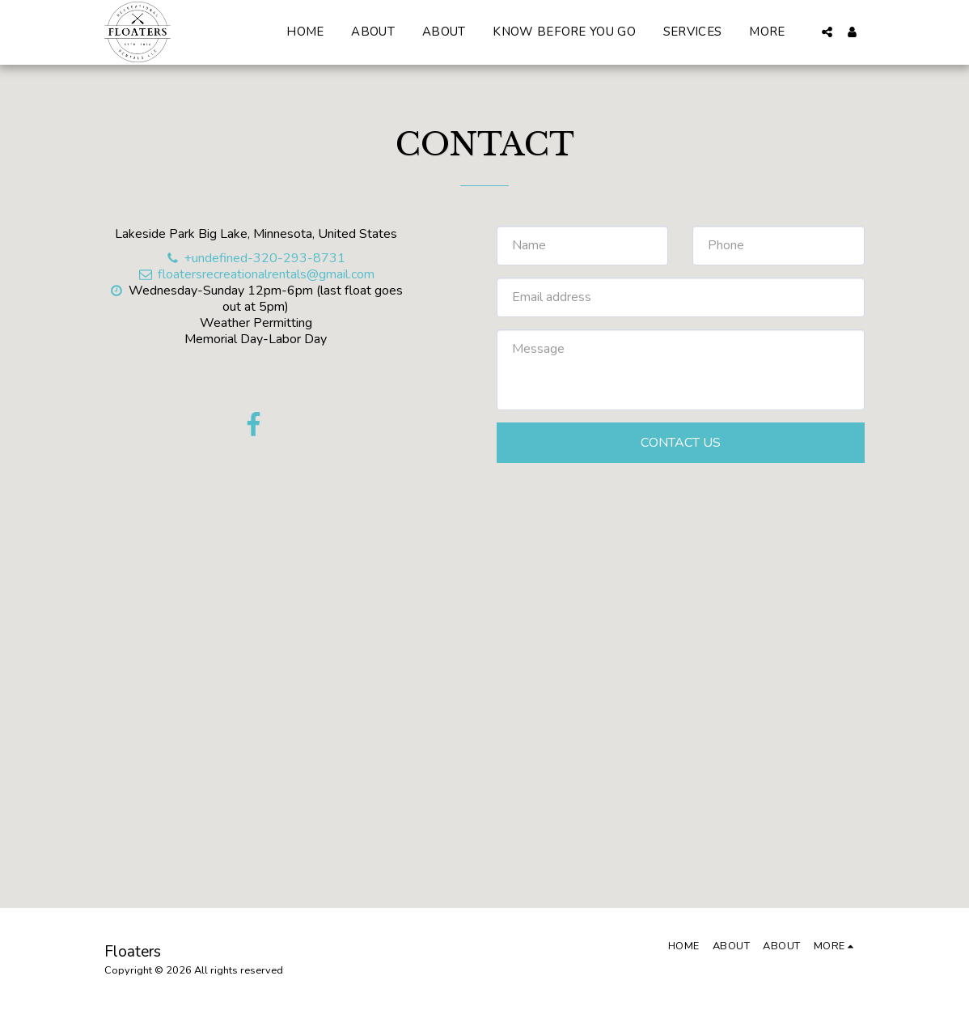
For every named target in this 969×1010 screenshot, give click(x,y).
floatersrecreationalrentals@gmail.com (255, 274)
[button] (827, 32)
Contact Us (681, 443)
